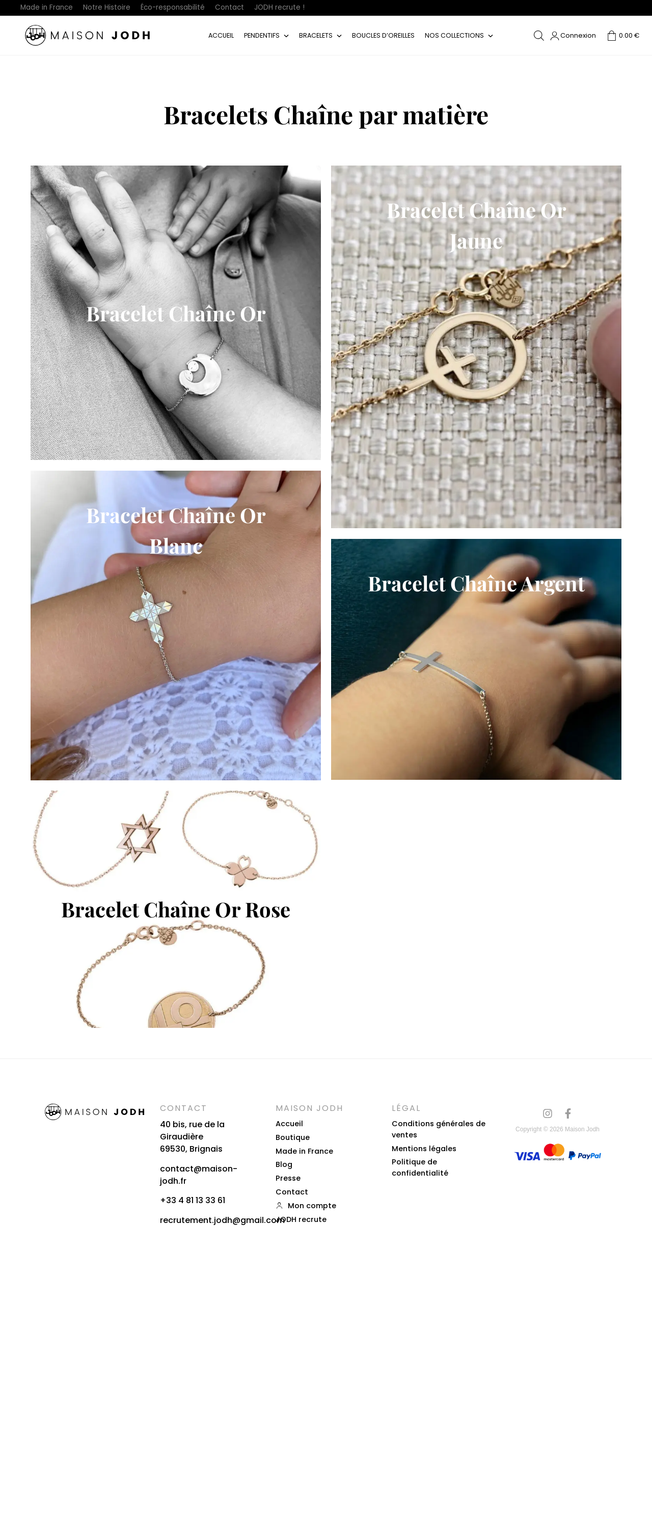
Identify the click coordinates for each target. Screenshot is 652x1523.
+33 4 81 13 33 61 (192, 1439)
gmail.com (262, 1458)
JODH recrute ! (293, 8)
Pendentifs (261, 37)
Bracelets (316, 37)
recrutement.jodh (196, 1458)
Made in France (48, 8)
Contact (241, 8)
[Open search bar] (539, 37)
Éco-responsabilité (181, 8)
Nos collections (455, 37)
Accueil (220, 37)
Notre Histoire (111, 8)
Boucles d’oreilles (384, 37)
